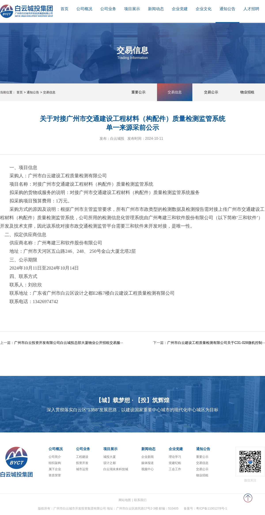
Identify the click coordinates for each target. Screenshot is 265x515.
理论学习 (175, 456)
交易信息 (49, 92)
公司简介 (55, 456)
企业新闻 (147, 456)
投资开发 (82, 463)
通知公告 (33, 92)
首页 (20, 92)
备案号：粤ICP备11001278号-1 (205, 508)
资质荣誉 (55, 475)
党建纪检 (175, 463)
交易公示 (202, 469)
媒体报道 (147, 463)
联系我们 (140, 500)
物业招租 (202, 475)
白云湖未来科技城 (115, 469)
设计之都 (109, 463)
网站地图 (125, 500)
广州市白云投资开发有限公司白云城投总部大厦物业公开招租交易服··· (68, 343)
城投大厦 (109, 456)
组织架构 (55, 463)
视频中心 (147, 469)
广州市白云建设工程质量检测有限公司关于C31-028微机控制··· (216, 343)
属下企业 (55, 469)
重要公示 (202, 456)
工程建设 (82, 456)
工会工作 (175, 469)
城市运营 (82, 469)
